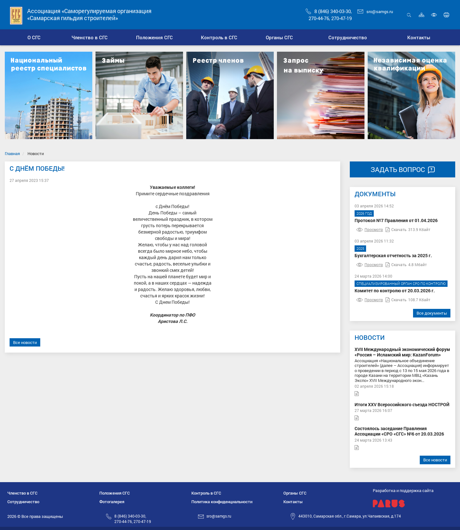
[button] (89, 37)
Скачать (396, 229)
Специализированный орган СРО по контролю (401, 283)
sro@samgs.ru (375, 11)
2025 (360, 248)
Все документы (432, 313)
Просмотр (369, 229)
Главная (12, 153)
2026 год (364, 213)
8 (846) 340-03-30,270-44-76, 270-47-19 (132, 518)
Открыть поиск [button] (409, 15)
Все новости (25, 342)
